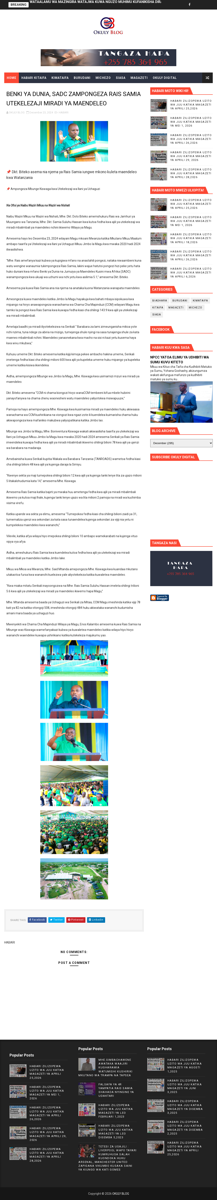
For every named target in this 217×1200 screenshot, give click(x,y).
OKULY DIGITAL (165, 77)
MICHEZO (103, 77)
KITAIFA (157, 307)
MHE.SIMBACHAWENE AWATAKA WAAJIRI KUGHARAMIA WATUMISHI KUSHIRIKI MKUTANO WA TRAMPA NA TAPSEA (105, 1067)
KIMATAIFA (60, 77)
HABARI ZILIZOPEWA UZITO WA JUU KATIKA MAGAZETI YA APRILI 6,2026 (191, 272)
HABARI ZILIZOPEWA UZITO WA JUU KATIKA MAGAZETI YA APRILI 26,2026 (191, 139)
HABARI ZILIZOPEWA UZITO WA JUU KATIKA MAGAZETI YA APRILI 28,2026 (191, 173)
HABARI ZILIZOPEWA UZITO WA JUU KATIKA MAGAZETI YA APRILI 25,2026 (191, 104)
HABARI (63, 112)
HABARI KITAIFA (33, 77)
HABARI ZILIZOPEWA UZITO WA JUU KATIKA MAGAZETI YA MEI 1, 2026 (191, 121)
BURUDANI (82, 77)
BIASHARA (159, 300)
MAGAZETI (139, 77)
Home (11, 77)
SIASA (120, 77)
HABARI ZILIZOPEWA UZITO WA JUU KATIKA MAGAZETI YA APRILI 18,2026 (191, 238)
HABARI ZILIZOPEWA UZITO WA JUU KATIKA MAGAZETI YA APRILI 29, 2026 (191, 156)
